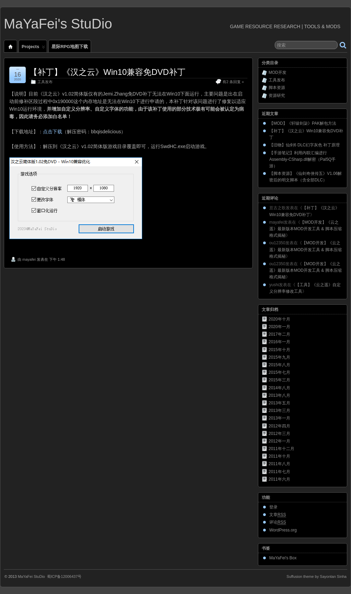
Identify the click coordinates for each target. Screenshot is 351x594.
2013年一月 (279, 418)
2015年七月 (279, 372)
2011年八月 (279, 463)
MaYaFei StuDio (31, 576)
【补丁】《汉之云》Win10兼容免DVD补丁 (107, 72)
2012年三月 (279, 433)
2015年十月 (279, 349)
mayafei (29, 259)
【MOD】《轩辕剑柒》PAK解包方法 (302, 123)
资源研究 (277, 95)
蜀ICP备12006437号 (64, 576)
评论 (277, 522)
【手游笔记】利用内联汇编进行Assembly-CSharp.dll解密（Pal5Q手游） (302, 159)
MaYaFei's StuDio (58, 23)
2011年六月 (279, 479)
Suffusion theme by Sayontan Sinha (316, 576)
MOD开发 (277, 72)
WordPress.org (283, 530)
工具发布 (45, 82)
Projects (33, 48)
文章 (277, 514)
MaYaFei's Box (282, 558)
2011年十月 (279, 456)
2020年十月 (279, 319)
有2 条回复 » (233, 82)
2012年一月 (279, 441)
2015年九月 (279, 357)
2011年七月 (279, 471)
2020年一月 (279, 326)
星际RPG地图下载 (70, 46)
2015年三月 (279, 380)
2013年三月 (279, 410)
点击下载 (52, 131)
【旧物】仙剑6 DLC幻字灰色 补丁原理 (304, 145)
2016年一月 (279, 341)
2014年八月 (279, 387)
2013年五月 (279, 403)
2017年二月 (279, 334)
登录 (273, 507)
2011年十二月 (281, 448)
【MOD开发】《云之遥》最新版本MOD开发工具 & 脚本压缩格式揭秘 (305, 229)
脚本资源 (277, 87)
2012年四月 (279, 426)
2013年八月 (279, 395)
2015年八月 (279, 364)
